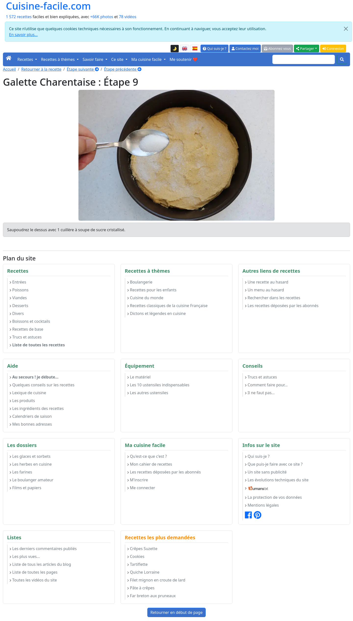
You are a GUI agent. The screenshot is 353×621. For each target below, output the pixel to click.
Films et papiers (25, 487)
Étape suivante (83, 69)
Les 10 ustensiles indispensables (158, 385)
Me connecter (141, 487)
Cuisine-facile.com (48, 6)
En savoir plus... (23, 34)
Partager (305, 48)
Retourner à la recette (41, 69)
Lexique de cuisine (28, 392)
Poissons (19, 290)
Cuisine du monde (145, 297)
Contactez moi (245, 48)
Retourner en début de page (177, 612)
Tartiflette (137, 564)
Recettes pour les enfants (151, 290)
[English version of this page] (184, 49)
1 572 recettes (19, 16)
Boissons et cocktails (30, 321)
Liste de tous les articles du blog (40, 564)
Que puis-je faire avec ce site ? (274, 464)
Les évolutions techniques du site (277, 480)
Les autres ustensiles (147, 392)
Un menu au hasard (264, 290)
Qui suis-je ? (214, 48)
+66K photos (101, 16)
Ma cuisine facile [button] (147, 59)
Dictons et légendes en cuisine (156, 313)
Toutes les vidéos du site (33, 580)
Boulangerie (139, 282)
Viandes (18, 297)
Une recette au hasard (266, 282)
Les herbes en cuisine (31, 464)
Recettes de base (26, 329)
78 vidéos (127, 16)
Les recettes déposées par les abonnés (281, 305)
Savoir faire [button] (93, 59)
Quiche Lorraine (143, 572)
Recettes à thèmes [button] (58, 59)
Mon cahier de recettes (149, 464)
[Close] (346, 29)
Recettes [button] (25, 59)
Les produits (22, 400)
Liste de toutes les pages (33, 572)
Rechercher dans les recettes (272, 297)
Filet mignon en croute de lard (156, 580)
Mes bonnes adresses (31, 424)
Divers (17, 313)
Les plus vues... (25, 556)
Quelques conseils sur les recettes (42, 385)
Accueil (9, 69)
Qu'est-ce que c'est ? (147, 456)
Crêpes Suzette (142, 548)
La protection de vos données (273, 497)
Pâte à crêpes (140, 588)
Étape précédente (122, 69)
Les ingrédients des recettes (37, 408)
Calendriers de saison (31, 416)
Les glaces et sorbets (30, 456)
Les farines (21, 472)
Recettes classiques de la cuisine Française (167, 305)
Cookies (135, 556)
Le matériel (139, 377)
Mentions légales (262, 505)
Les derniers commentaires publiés (43, 548)
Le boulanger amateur (31, 480)
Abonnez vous (277, 48)
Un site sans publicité (266, 472)
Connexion (333, 48)
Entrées (18, 282)
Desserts (19, 305)
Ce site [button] (118, 59)
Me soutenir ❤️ (184, 59)
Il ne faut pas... (260, 392)
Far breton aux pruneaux (151, 595)
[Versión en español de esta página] (195, 49)
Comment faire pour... (266, 385)
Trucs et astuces (26, 337)
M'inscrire (137, 480)
